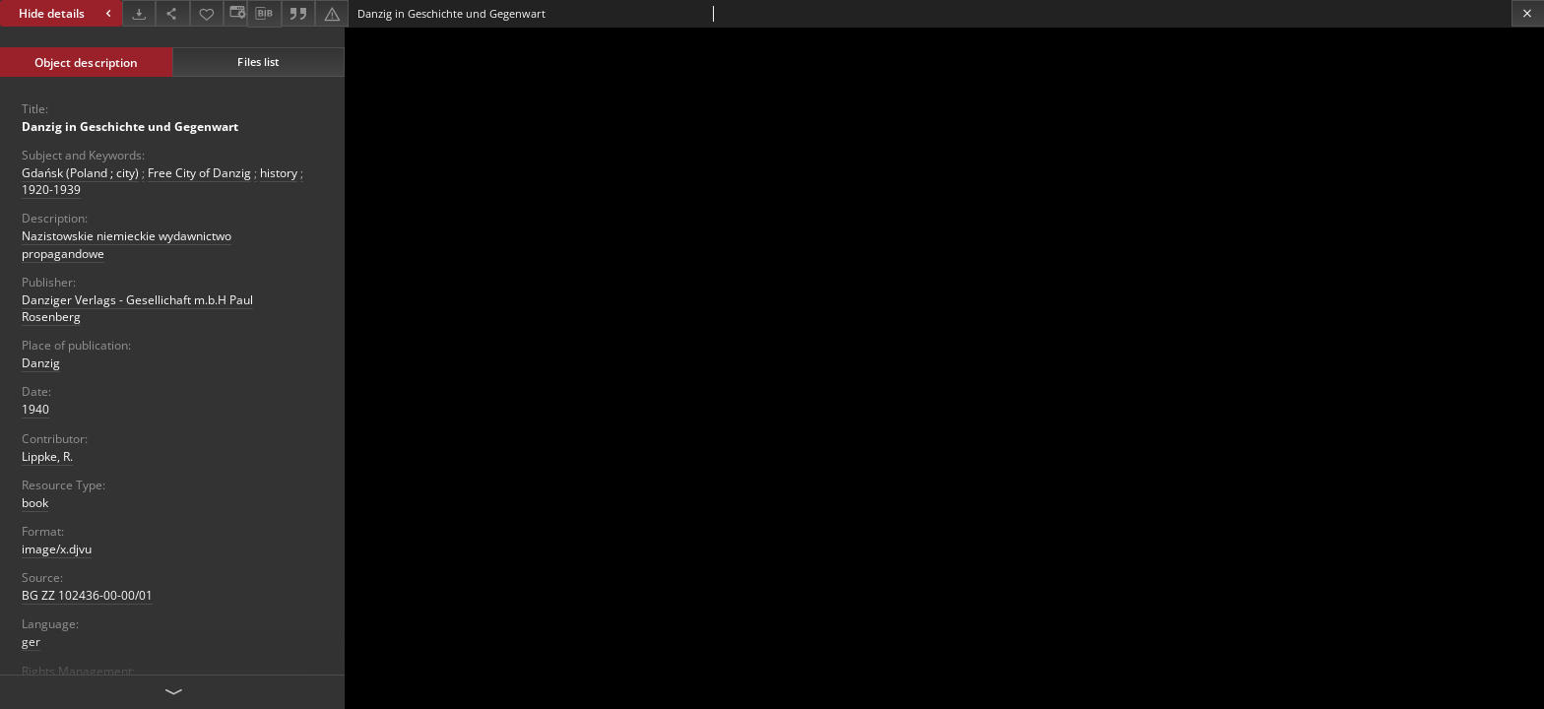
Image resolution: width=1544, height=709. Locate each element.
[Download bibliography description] (264, 14)
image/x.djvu (57, 549)
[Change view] (235, 13)
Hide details (67, 13)
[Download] (139, 13)
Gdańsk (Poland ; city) (80, 172)
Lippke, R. (47, 456)
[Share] (172, 13)
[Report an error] (332, 13)
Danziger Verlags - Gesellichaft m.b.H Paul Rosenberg (137, 308)
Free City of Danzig (199, 172)
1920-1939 (51, 189)
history (278, 172)
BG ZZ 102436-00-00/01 (87, 595)
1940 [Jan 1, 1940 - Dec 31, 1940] (35, 409)
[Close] (1528, 13)
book (35, 502)
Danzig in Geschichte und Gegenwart (130, 126)
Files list (258, 61)
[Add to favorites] (207, 13)
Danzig (41, 362)
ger (31, 641)
